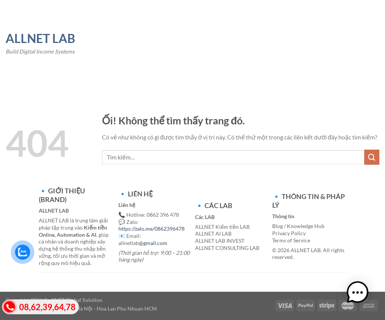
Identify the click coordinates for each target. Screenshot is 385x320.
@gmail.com (153, 243)
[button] (362, 297)
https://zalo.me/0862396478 (151, 228)
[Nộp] (371, 157)
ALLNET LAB (40, 38)
